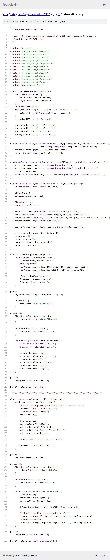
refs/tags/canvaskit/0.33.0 (34, 14)
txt (97, 555)
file (63, 21)
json (104, 555)
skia (5, 14)
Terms (34, 555)
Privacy (25, 555)
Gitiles (18, 555)
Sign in (104, 4)
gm (58, 14)
